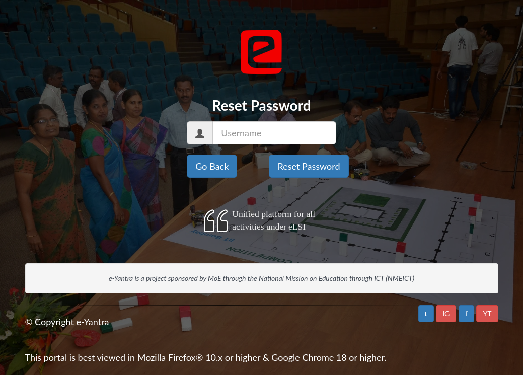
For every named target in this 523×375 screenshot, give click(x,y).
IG (446, 313)
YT (487, 313)
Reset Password (308, 166)
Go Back (212, 166)
